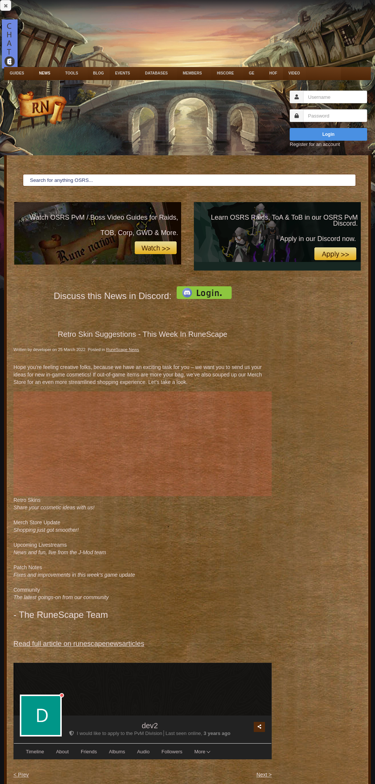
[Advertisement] (142, 443)
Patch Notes (74, 571)
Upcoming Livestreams (59, 548)
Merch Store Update (46, 526)
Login (328, 134)
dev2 (150, 726)
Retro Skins (53, 503)
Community (61, 593)
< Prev (21, 775)
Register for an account (315, 144)
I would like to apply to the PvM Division (116, 733)
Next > (264, 775)
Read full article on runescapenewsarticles (78, 643)
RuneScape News (122, 349)
